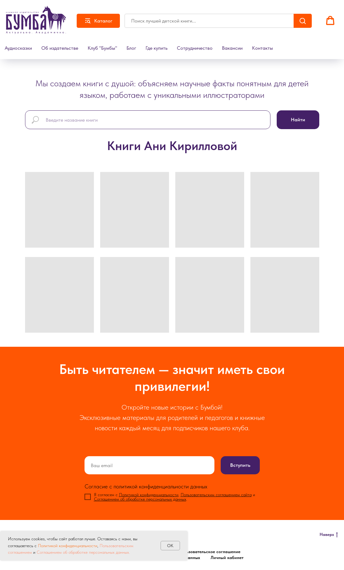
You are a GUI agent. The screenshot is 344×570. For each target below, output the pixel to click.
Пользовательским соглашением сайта (216, 494)
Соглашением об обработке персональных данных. (82, 552)
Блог (131, 48)
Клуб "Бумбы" (102, 48)
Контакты (262, 48)
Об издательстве (59, 48)
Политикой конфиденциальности (67, 545)
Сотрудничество (195, 48)
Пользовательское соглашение (209, 551)
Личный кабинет (227, 557)
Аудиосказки (18, 48)
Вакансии (232, 48)
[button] (330, 20)
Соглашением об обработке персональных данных (140, 499)
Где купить (156, 48)
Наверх (329, 534)
